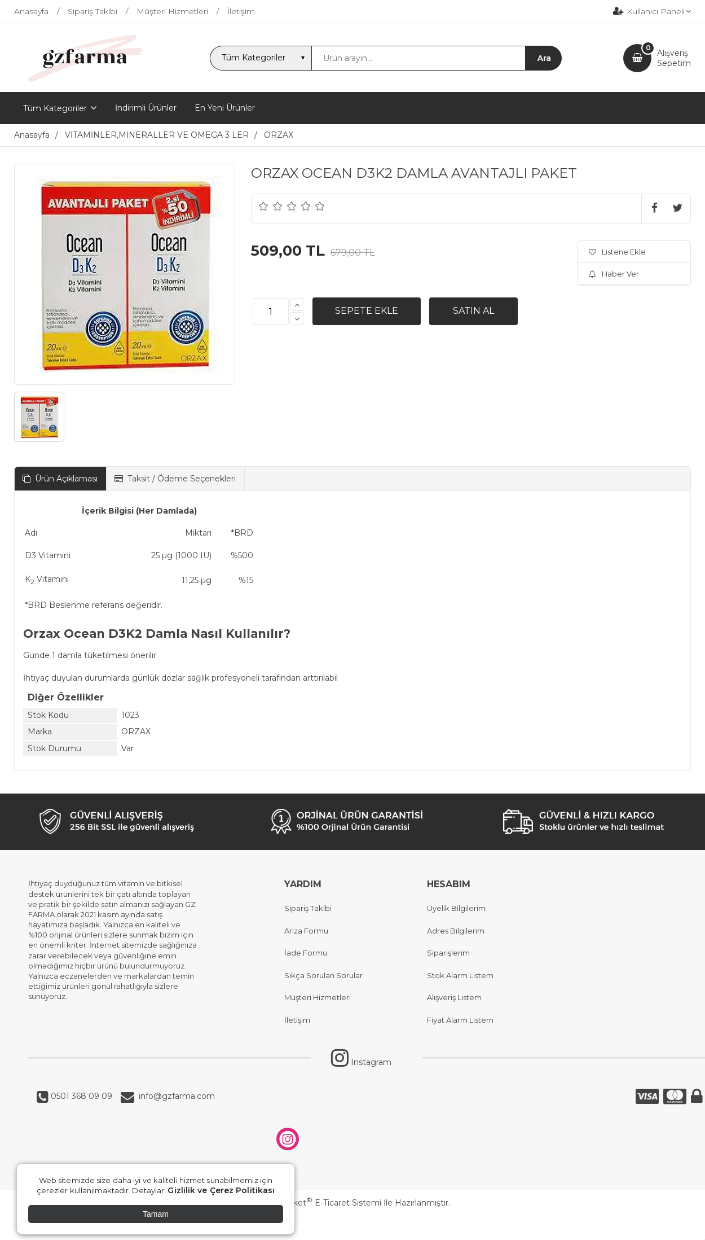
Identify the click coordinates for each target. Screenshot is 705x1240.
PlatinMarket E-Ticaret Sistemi (318, 1203)
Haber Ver (614, 273)
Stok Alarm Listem (460, 975)
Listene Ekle (617, 251)
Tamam (156, 1214)
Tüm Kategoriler (55, 108)
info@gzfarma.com (174, 1096)
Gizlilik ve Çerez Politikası (221, 1190)
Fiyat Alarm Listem (460, 1019)
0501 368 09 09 (80, 1096)
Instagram (361, 1062)
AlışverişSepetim (674, 58)
